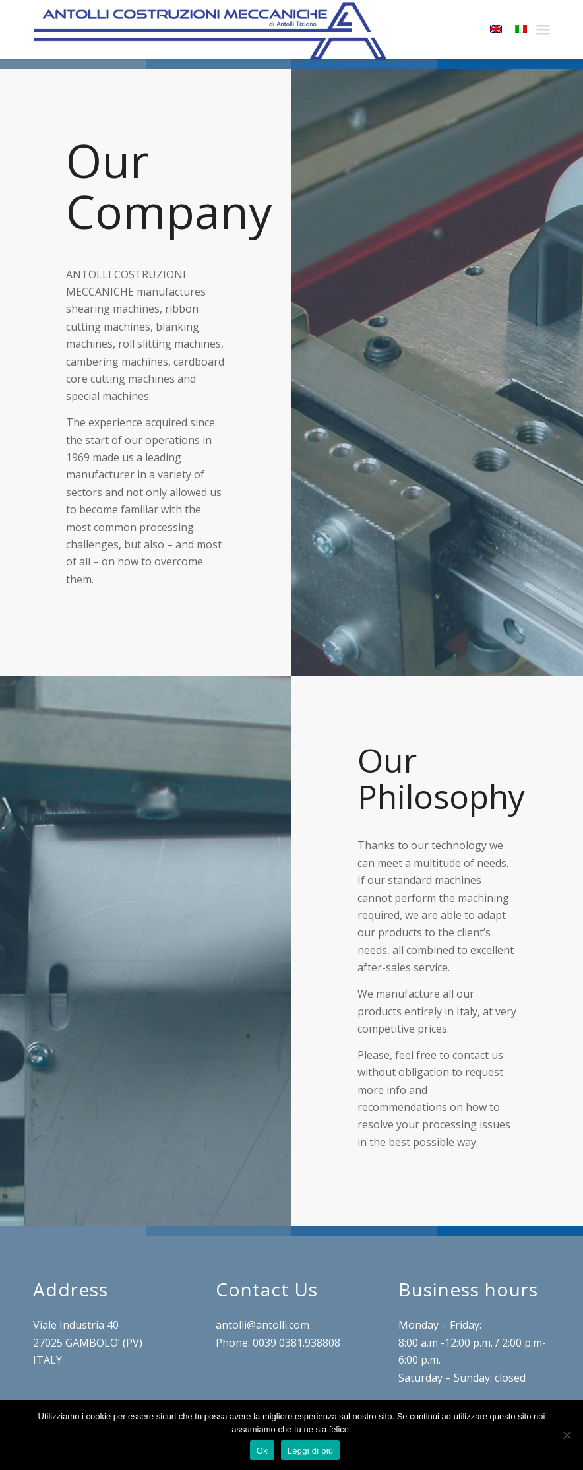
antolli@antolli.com (262, 1325)
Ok (262, 1450)
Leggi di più (311, 1450)
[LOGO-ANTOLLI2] (210, 31)
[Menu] (543, 30)
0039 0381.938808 (296, 1342)
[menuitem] (543, 30)
